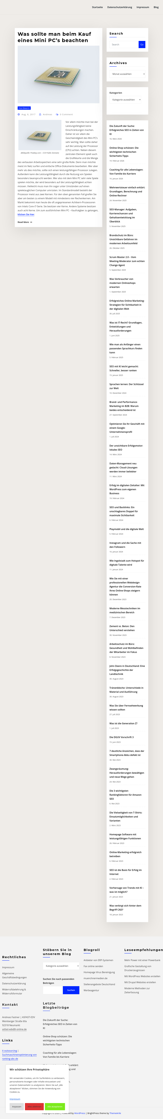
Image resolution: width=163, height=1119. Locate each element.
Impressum (143, 7)
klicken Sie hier (26, 273)
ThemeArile (115, 1113)
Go (141, 51)
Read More (23, 280)
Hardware (24, 166)
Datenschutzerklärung (119, 7)
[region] (37, 1089)
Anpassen (16, 1106)
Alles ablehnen (34, 1106)
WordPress (79, 1113)
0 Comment (66, 172)
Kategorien (115, 100)
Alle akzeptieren (54, 1106)
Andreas (47, 172)
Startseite (97, 7)
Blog (156, 7)
